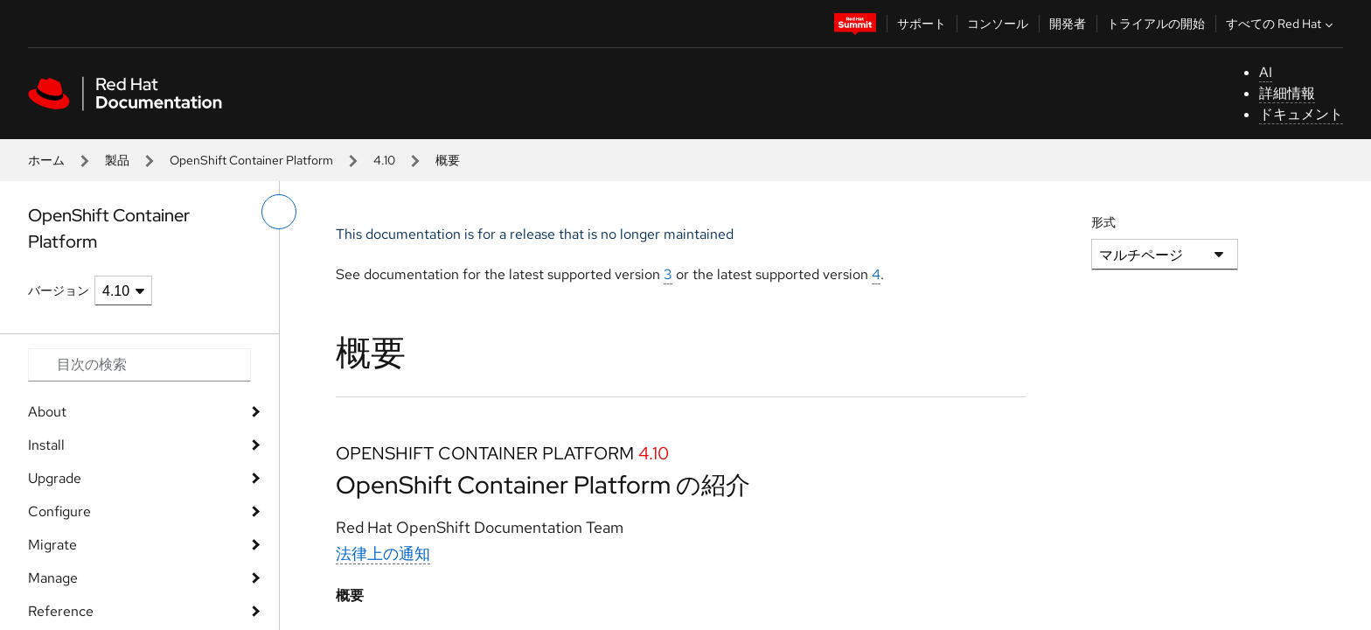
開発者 (1067, 24)
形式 (1103, 222)
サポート (921, 24)
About (47, 411)
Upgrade (54, 478)
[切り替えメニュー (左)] (278, 211)
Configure (59, 511)
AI (1265, 72)
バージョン (58, 290)
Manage (53, 578)
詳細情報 (1287, 93)
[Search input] (139, 365)
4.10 (384, 160)
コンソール (997, 24)
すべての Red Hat (1281, 24)
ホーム (46, 160)
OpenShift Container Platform (251, 160)
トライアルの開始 (1156, 24)
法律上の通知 (383, 553)
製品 (117, 160)
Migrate (52, 545)
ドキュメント (1301, 114)
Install (46, 445)
